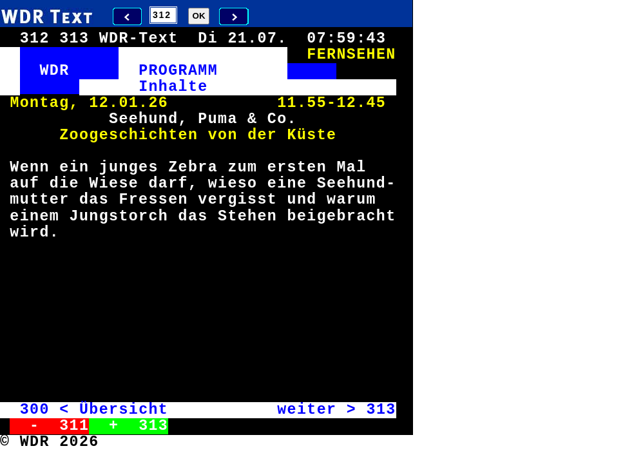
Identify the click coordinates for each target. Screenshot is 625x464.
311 (74, 426)
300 (35, 410)
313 (381, 410)
